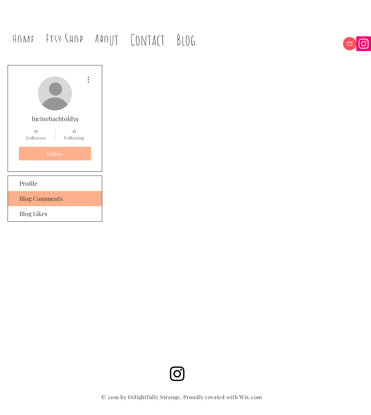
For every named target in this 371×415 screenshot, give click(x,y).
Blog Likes (33, 214)
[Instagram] (363, 43)
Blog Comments (41, 198)
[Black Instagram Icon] (177, 374)
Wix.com (250, 397)
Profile (28, 183)
